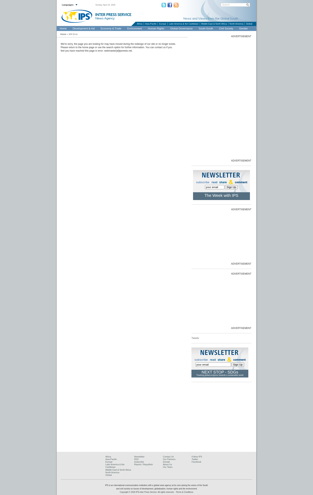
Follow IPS (197, 456)
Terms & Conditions (184, 492)
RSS (136, 459)
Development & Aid (84, 28)
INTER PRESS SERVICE (113, 14)
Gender (243, 28)
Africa (140, 24)
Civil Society (226, 28)
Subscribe (139, 462)
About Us (167, 464)
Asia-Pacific (150, 24)
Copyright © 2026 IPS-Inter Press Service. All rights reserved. (147, 492)
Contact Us (168, 456)
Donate (166, 462)
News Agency (105, 18)
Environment (134, 28)
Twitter (195, 459)
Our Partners (169, 459)
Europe (162, 24)
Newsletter (139, 456)
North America (237, 24)
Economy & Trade (111, 28)
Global (249, 24)
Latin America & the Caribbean (184, 24)
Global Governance (181, 28)
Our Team (167, 467)
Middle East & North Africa (214, 24)
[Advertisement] (221, 98)
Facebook (196, 462)
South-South (206, 28)
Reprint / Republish (143, 464)
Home (63, 28)
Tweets (195, 338)
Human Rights (156, 28)
